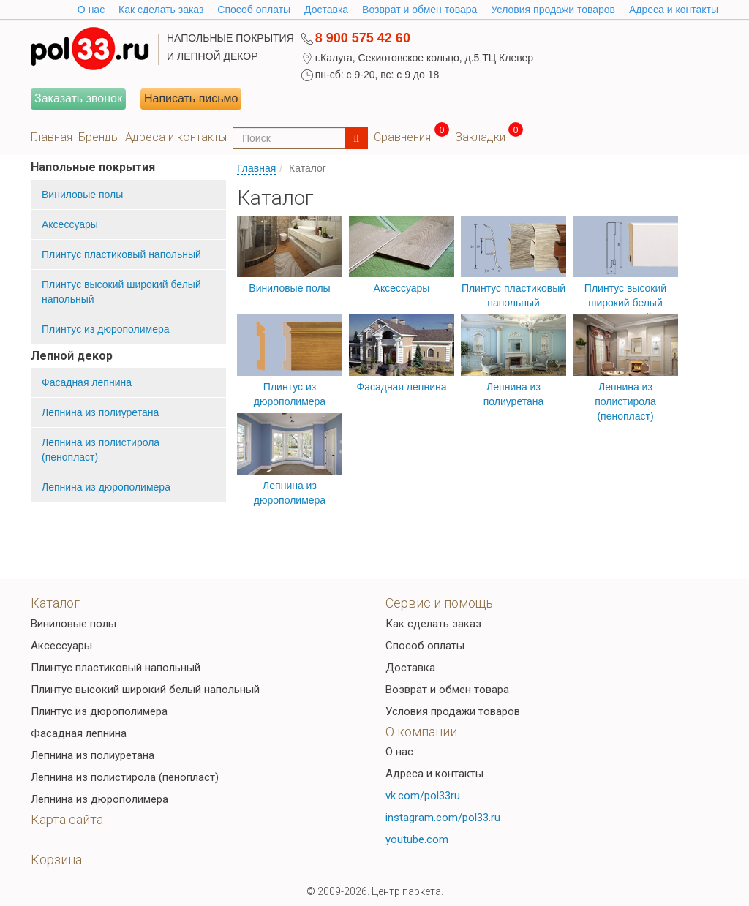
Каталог (55, 603)
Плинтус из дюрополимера (106, 329)
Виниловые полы (82, 194)
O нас (91, 9)
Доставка (326, 9)
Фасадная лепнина (87, 382)
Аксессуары (70, 224)
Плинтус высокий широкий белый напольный (121, 292)
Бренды (98, 137)
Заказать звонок (78, 98)
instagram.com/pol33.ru (442, 817)
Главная (51, 137)
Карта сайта (67, 819)
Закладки (480, 137)
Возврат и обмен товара (419, 9)
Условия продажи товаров (553, 9)
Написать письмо (191, 98)
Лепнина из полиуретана (100, 412)
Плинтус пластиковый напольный (121, 254)
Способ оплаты (253, 9)
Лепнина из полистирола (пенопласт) (100, 450)
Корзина (56, 859)
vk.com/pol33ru (422, 795)
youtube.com (416, 839)
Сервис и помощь (439, 603)
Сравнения (402, 137)
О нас (399, 751)
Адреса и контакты (673, 9)
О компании (421, 731)
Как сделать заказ (160, 9)
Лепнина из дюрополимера (106, 487)
